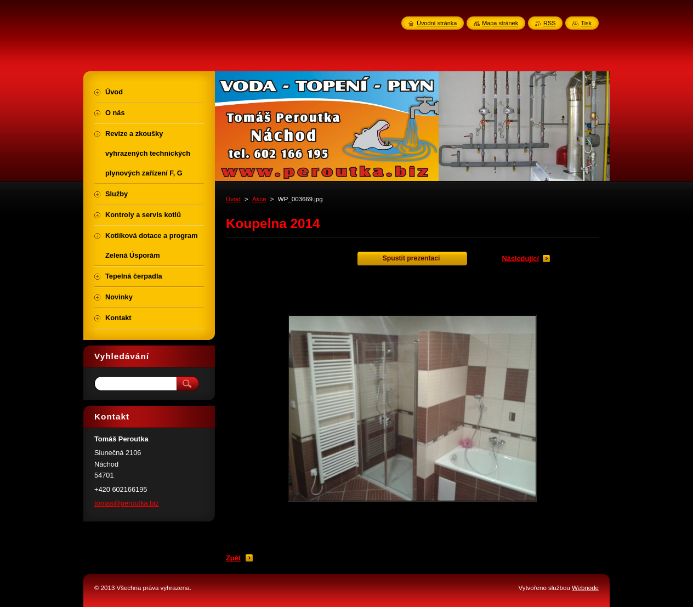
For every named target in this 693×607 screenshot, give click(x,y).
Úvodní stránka (437, 23)
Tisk (586, 23)
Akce (259, 199)
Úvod (233, 199)
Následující (520, 258)
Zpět (233, 558)
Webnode (585, 588)
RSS (549, 23)
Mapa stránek (500, 23)
